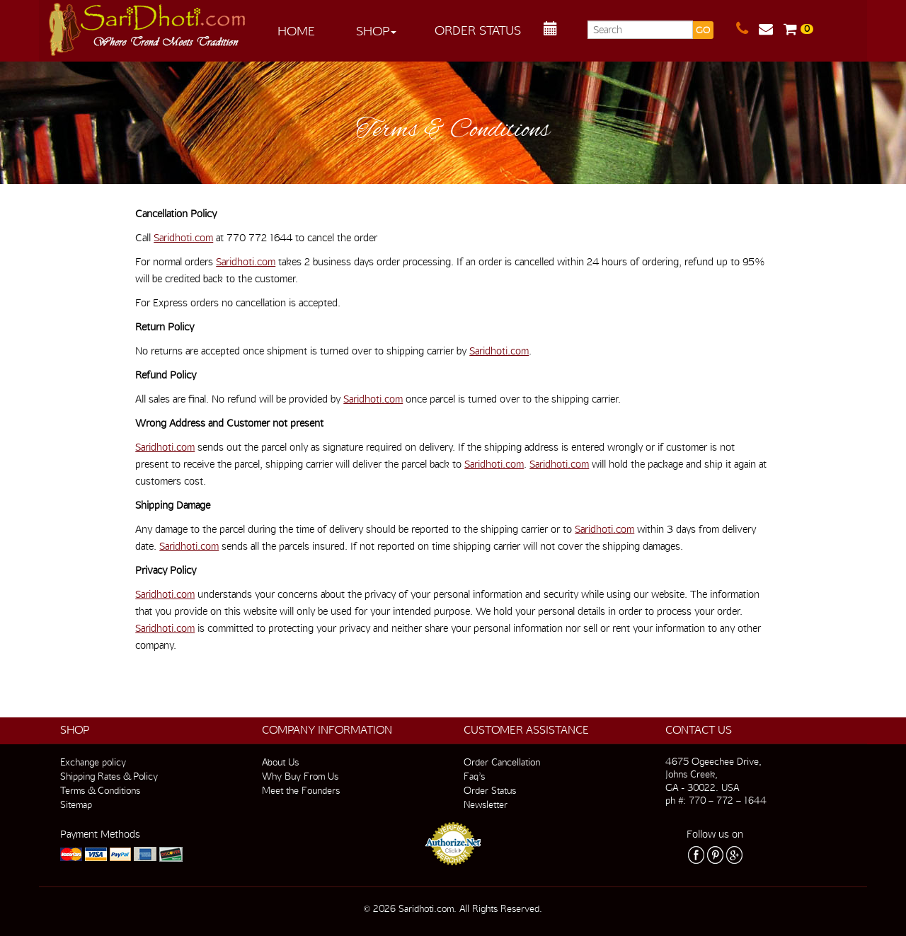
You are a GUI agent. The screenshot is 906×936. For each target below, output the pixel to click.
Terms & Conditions (100, 790)
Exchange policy (93, 762)
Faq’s (474, 776)
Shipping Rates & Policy (109, 776)
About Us (280, 762)
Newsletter (486, 804)
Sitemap (76, 804)
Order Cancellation (502, 762)
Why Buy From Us (300, 776)
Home (296, 30)
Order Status (478, 30)
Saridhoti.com (183, 237)
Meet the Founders (301, 790)
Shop (376, 30)
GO (703, 30)
